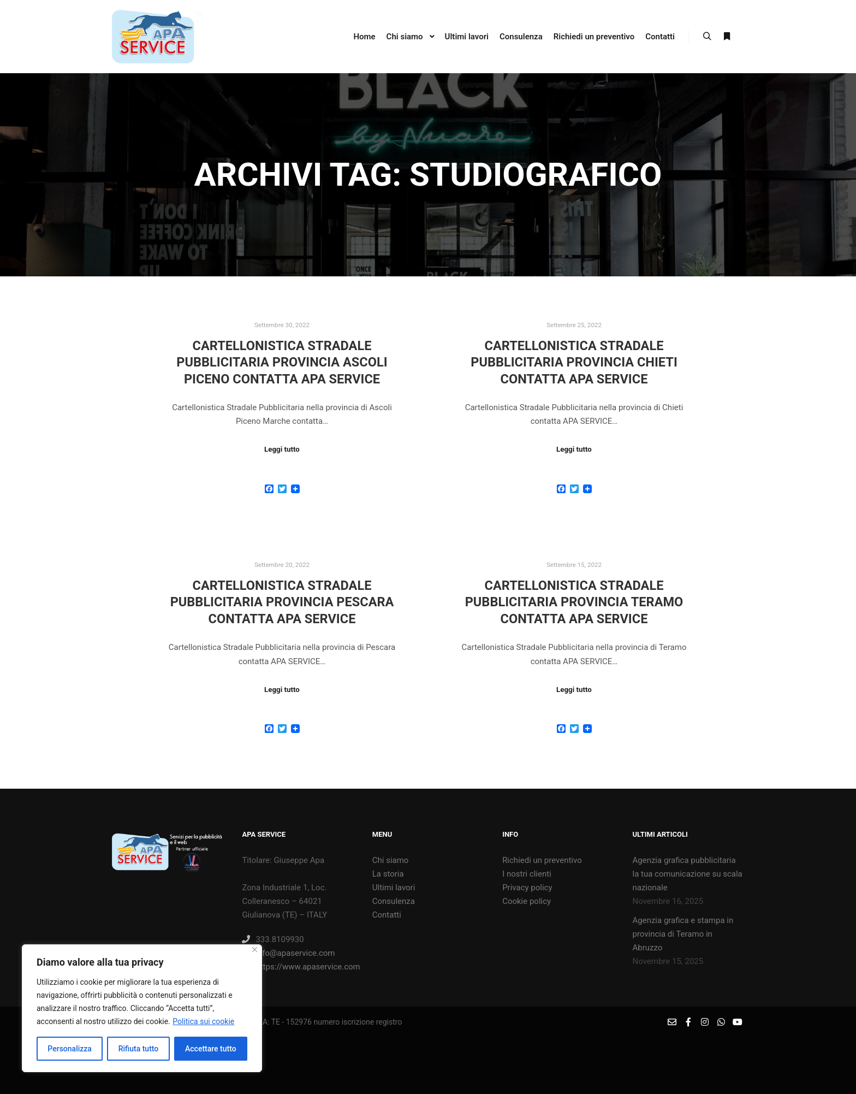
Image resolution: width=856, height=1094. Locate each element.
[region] (142, 1008)
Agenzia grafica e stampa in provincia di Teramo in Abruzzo (682, 934)
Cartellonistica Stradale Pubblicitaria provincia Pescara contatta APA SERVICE (282, 602)
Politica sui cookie (203, 1021)
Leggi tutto (282, 449)
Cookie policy (526, 901)
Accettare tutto (210, 1048)
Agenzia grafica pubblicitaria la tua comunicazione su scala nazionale (687, 873)
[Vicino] (254, 949)
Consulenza (393, 901)
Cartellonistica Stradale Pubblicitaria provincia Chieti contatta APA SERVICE (574, 362)
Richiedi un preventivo (542, 860)
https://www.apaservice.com (297, 966)
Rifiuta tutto (138, 1048)
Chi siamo (390, 860)
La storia (388, 874)
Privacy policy (527, 887)
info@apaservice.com (288, 953)
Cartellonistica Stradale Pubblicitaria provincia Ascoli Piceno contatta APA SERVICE (281, 362)
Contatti (386, 915)
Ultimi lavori (393, 887)
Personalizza (69, 1048)
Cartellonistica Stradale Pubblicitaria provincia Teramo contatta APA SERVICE (574, 602)
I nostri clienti (526, 874)
